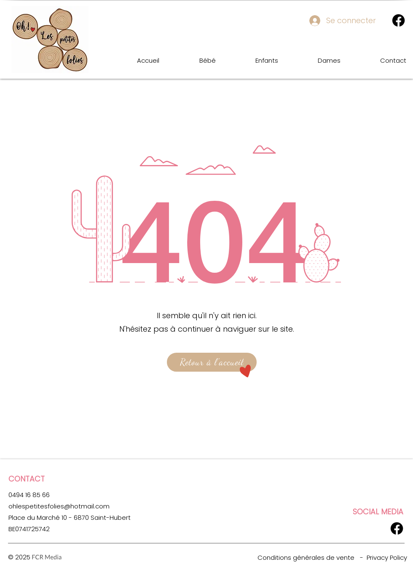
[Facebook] (398, 20)
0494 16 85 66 (29, 494)
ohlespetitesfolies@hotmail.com (59, 506)
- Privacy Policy (383, 557)
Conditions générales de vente (305, 557)
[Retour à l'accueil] (212, 362)
